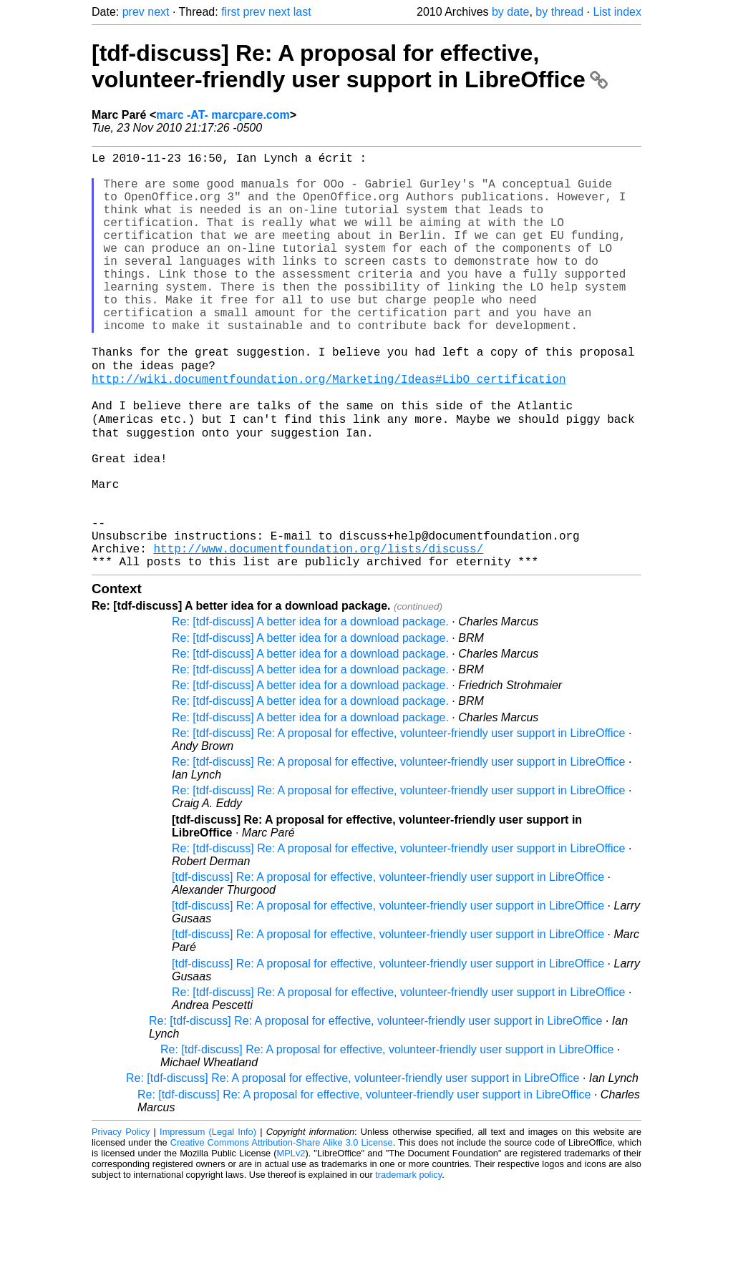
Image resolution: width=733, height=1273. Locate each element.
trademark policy (408, 1262)
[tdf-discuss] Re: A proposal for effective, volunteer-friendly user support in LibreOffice (350, 66)
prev (133, 12)
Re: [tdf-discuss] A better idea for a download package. (310, 709)
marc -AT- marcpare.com (222, 115)
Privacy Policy (121, 1219)
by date (510, 12)
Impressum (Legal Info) (208, 1219)
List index (617, 12)
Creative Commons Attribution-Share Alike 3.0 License (281, 1229)
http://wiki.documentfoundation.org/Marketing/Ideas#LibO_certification (328, 428)
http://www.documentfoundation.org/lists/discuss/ (318, 632)
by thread (559, 12)
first (230, 12)
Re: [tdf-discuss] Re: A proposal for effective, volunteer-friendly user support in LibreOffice (399, 820)
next (158, 12)
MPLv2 (291, 1240)
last (302, 12)
